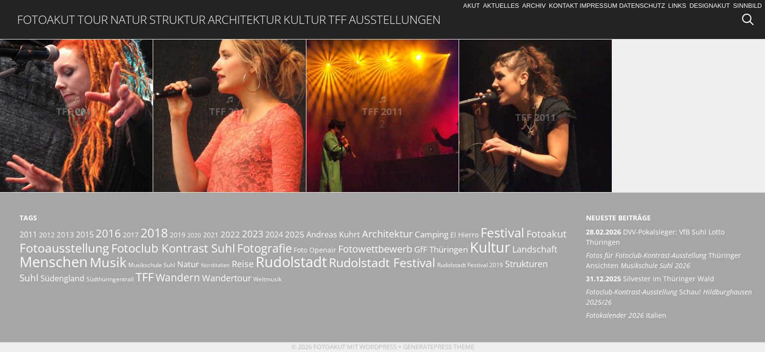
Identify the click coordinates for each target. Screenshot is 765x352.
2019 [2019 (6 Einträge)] (177, 234)
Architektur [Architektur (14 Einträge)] (387, 233)
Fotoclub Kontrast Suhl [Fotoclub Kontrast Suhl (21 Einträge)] (173, 248)
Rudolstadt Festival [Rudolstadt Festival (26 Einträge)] (382, 262)
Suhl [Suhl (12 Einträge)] (29, 278)
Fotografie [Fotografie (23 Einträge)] (264, 248)
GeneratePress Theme (438, 346)
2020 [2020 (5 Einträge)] (194, 235)
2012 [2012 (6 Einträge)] (47, 234)
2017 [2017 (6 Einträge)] (131, 234)
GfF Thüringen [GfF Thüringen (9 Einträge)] (441, 249)
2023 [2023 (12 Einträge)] (252, 234)
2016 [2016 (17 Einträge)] (108, 233)
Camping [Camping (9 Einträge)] (431, 234)
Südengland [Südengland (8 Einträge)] (62, 278)
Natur (128, 19)
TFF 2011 (76, 117)
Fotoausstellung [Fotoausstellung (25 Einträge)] (64, 247)
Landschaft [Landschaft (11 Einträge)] (534, 249)
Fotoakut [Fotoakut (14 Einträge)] (546, 233)
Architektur (244, 19)
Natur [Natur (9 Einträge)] (188, 264)
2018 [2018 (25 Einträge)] (154, 232)
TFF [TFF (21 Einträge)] (145, 277)
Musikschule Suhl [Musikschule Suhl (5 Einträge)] (151, 265)
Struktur (177, 19)
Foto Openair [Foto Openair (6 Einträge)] (315, 249)
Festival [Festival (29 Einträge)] (502, 232)
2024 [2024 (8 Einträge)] (274, 234)
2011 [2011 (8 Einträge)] (28, 234)
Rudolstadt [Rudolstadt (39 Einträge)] (291, 261)
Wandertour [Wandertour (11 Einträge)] (226, 278)
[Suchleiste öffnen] (751, 19)
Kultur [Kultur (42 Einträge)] (490, 247)
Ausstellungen (395, 19)
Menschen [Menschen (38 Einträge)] (54, 262)
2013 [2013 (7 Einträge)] (65, 234)
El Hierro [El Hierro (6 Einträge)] (464, 234)
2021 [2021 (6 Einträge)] (211, 234)
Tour (93, 19)
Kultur (304, 19)
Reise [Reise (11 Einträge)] (243, 263)
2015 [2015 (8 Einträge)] (85, 234)
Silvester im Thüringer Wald (650, 278)
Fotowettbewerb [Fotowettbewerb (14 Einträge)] (375, 248)
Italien (626, 315)
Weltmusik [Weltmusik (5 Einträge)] (267, 279)
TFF (337, 19)
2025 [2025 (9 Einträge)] (294, 234)
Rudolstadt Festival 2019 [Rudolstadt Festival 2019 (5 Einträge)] (470, 265)
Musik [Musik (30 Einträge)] (108, 262)
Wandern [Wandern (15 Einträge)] (178, 277)
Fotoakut (46, 19)
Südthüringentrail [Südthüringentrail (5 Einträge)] (110, 279)
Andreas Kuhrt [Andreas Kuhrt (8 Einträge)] (333, 234)
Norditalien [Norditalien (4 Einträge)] (215, 265)
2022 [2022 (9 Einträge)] (230, 234)
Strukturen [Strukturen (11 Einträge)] (526, 263)
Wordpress (378, 346)
